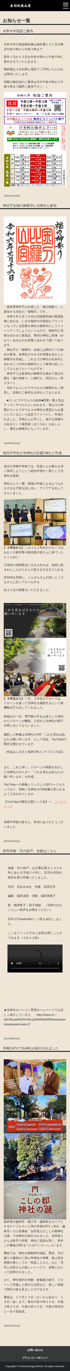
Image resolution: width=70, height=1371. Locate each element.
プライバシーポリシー (35, 1357)
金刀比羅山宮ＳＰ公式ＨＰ (20, 6)
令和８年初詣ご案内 (18, 31)
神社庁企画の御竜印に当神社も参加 (30, 205)
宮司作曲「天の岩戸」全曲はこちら (30, 851)
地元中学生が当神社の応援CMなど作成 (32, 453)
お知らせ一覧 (16, 20)
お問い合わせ (35, 1350)
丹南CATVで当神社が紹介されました (31, 1048)
